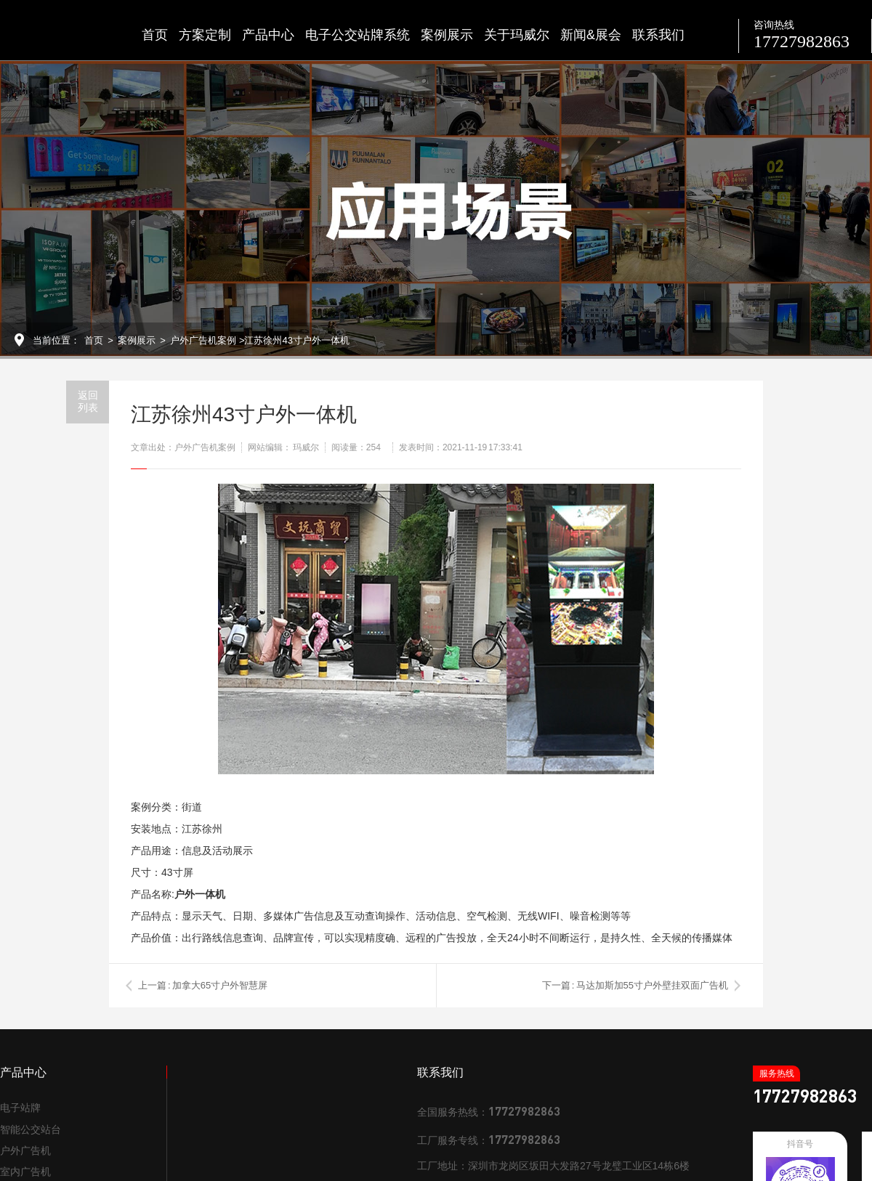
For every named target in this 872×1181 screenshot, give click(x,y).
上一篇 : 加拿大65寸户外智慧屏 (202, 985)
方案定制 (205, 35)
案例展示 (447, 35)
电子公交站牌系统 (357, 35)
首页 (155, 35)
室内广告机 (25, 1171)
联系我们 (658, 35)
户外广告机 (25, 1150)
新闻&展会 (590, 35)
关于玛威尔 (516, 35)
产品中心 (268, 35)
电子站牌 (20, 1107)
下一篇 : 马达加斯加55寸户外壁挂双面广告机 (635, 985)
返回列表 (88, 401)
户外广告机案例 (203, 340)
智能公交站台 (30, 1129)
